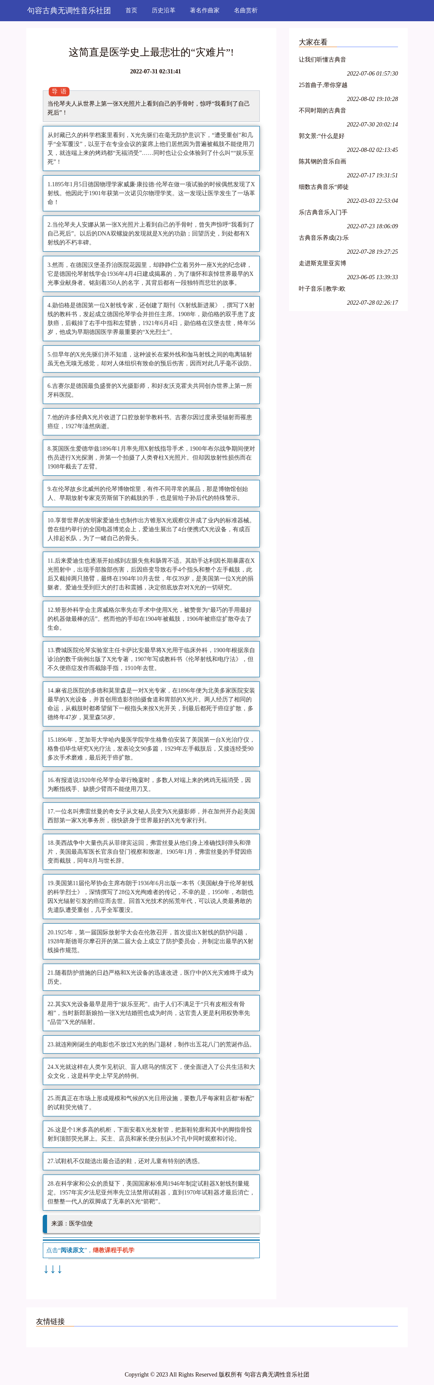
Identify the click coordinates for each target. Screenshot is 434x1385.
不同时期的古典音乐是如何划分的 (322, 111)
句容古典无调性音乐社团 (69, 10)
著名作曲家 (205, 10)
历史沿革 (163, 10)
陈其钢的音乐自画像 (322, 162)
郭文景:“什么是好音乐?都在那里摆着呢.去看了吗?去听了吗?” (324, 137)
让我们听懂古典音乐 (322, 60)
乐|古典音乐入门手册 (323, 213)
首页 (131, 10)
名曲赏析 (246, 10)
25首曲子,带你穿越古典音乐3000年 (323, 86)
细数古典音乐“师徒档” (324, 188)
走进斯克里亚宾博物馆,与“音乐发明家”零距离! (322, 264)
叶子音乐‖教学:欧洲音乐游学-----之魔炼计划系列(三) (322, 290)
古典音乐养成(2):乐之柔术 (324, 239)
